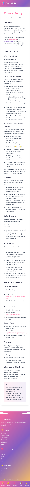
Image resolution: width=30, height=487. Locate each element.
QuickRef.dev (13, 39)
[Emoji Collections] (14, 484)
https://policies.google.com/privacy (16, 333)
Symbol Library (5, 440)
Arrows (3, 454)
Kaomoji (3, 444)
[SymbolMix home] (8, 3)
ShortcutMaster (8, 41)
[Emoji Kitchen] (3, 484)
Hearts (3, 452)
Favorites (3, 470)
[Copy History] (21, 484)
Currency (3, 461)
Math (2, 458)
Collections (4, 442)
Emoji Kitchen (4, 433)
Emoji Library (4, 437)
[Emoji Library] (8, 484)
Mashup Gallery (5, 435)
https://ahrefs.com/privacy (14, 314)
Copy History (4, 468)
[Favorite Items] (27, 484)
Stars (2, 456)
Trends (3, 473)
